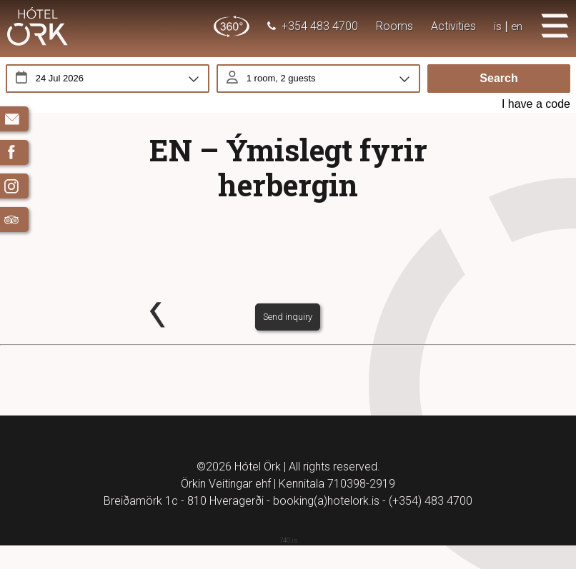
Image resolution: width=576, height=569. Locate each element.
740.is (288, 564)
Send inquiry (287, 339)
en (516, 26)
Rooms (393, 26)
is (497, 26)
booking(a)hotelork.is (326, 524)
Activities (452, 26)
